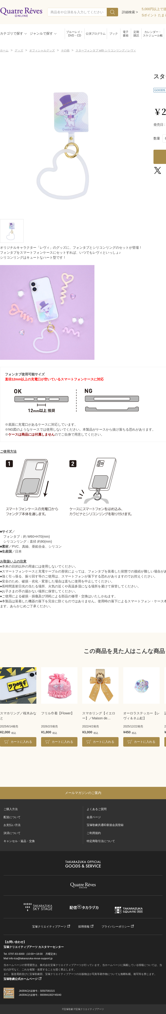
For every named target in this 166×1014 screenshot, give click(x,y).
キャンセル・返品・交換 (19, 841)
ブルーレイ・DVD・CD (74, 33)
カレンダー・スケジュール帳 (153, 33)
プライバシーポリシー (116, 926)
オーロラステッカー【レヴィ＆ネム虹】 (141, 715)
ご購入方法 (11, 809)
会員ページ (94, 817)
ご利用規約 (94, 833)
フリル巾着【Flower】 (57, 713)
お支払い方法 (12, 825)
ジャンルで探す (41, 33)
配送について (12, 817)
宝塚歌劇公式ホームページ (21, 979)
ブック (113, 33)
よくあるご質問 (96, 809)
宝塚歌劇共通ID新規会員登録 (105, 825)
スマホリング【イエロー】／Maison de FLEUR (98, 716)
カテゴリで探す (11, 33)
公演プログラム (96, 33)
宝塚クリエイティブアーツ (49, 926)
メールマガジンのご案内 (83, 793)
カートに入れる (21, 742)
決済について (12, 833)
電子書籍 (125, 33)
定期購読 (136, 33)
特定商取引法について (101, 841)
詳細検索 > (130, 12)
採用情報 (83, 926)
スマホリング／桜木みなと (18, 715)
